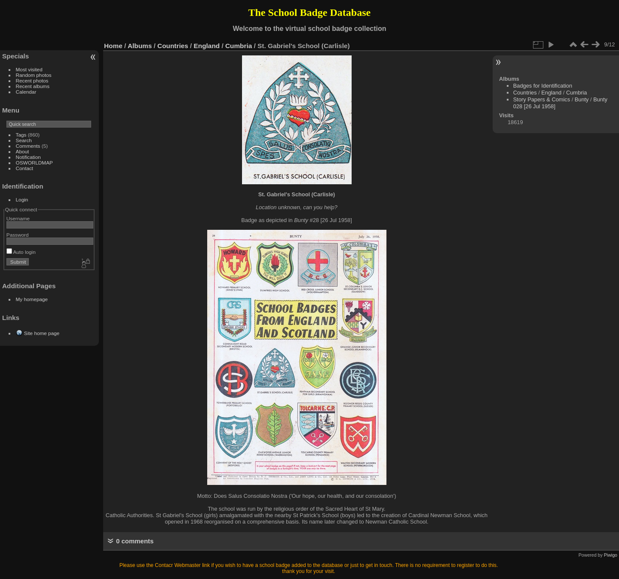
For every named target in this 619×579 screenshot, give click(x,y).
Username (18, 218)
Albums (140, 45)
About (22, 151)
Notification (28, 157)
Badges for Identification (542, 85)
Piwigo (610, 555)
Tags (21, 134)
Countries (172, 45)
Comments (28, 146)
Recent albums (32, 86)
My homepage (32, 299)
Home (113, 45)
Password (17, 235)
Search (24, 140)
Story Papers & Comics (541, 99)
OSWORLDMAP (34, 162)
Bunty (582, 99)
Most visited (29, 69)
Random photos (34, 75)
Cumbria (238, 45)
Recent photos (32, 80)
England (207, 45)
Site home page (41, 333)
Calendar (26, 91)
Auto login (21, 252)
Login (22, 199)
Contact (25, 168)
